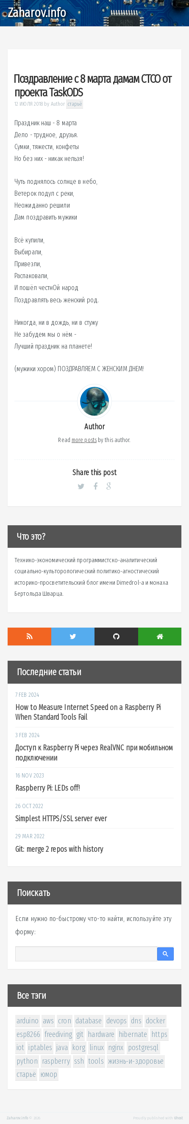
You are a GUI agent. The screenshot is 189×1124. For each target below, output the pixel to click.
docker (156, 1020)
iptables (40, 1047)
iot (20, 1047)
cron (64, 1020)
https (159, 1034)
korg (78, 1047)
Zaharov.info (37, 12)
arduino (28, 1020)
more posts (84, 440)
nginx (116, 1047)
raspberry (56, 1061)
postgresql (143, 1047)
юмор (48, 1074)
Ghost (178, 1118)
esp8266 (28, 1034)
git (79, 1034)
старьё (74, 104)
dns (136, 1020)
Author (58, 104)
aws (48, 1020)
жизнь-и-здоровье (136, 1061)
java (61, 1047)
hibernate (133, 1034)
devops (116, 1020)
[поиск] (86, 954)
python (27, 1061)
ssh (79, 1061)
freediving (58, 1034)
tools (96, 1061)
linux (96, 1047)
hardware (101, 1034)
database (88, 1020)
